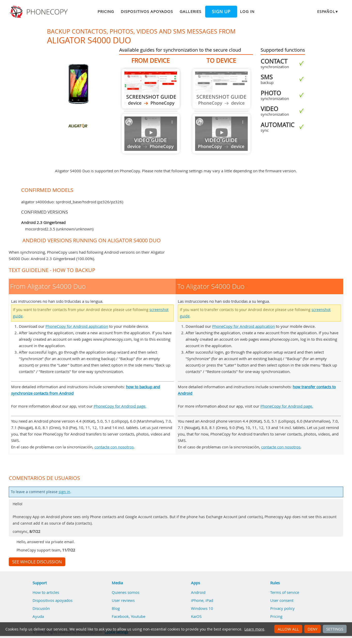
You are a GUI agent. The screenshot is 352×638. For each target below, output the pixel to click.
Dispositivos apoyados (147, 11)
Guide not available (151, 133)
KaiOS (196, 616)
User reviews (123, 600)
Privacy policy (282, 608)
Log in (247, 11)
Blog (116, 608)
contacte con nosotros (114, 446)
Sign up (221, 11)
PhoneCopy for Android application (76, 326)
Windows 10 (202, 608)
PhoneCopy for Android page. (120, 406)
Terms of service (284, 592)
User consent (281, 600)
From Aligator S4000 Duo (151, 88)
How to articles (46, 592)
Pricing (106, 11)
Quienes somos (125, 592)
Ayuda (38, 616)
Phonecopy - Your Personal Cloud (39, 12)
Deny (312, 629)
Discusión (41, 608)
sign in (64, 491)
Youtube (138, 616)
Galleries (190, 11)
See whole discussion (37, 562)
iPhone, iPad (202, 600)
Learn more (254, 629)
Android (198, 592)
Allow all (288, 629)
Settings (334, 629)
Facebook (120, 616)
